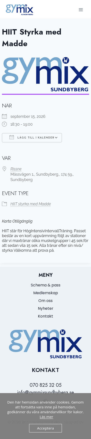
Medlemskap (45, 293)
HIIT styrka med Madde (30, 204)
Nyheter (45, 308)
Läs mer (46, 416)
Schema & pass (45, 285)
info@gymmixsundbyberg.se (45, 392)
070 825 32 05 (45, 385)
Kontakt (45, 316)
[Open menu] (80, 9)
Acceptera (45, 428)
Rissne (16, 169)
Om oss (45, 300)
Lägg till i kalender (31, 137)
